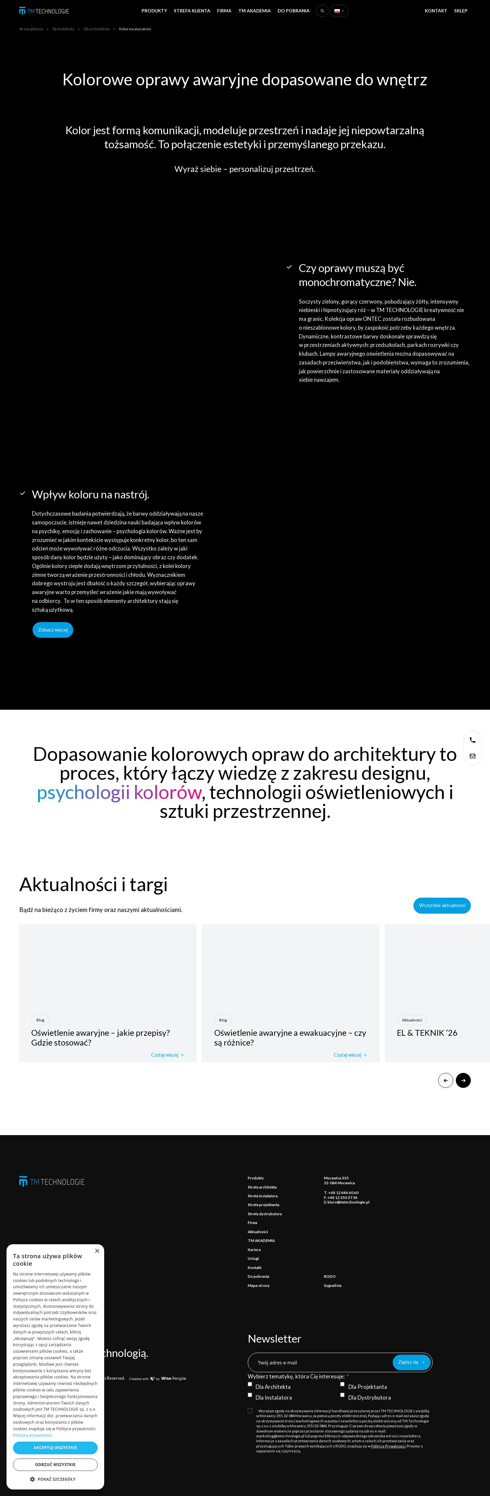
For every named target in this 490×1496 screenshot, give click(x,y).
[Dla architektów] (97, 28)
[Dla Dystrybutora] (342, 1395)
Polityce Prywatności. (388, 1446)
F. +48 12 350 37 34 (340, 1197)
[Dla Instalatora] (250, 1395)
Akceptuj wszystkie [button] (55, 1447)
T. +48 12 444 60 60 (341, 1192)
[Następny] (463, 1080)
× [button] (96, 1251)
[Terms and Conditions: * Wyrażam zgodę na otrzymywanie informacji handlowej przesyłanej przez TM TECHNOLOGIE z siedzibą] (340, 1431)
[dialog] (55, 1366)
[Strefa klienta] (63, 28)
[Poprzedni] (445, 1080)
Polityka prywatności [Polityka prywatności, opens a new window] (32, 1435)
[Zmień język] (339, 11)
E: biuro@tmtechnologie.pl (347, 1202)
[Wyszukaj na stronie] (322, 11)
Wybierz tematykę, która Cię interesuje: (296, 1376)
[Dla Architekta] (250, 1384)
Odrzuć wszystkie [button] (55, 1464)
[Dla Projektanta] (342, 1384)
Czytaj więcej (168, 1055)
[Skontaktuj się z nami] (472, 739)
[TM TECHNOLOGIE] (44, 11)
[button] (55, 1479)
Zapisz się (408, 1362)
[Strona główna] (31, 28)
